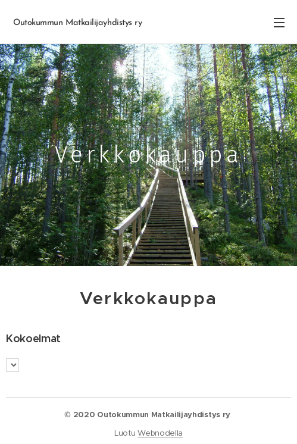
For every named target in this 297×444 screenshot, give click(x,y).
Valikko (279, 22)
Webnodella (160, 433)
